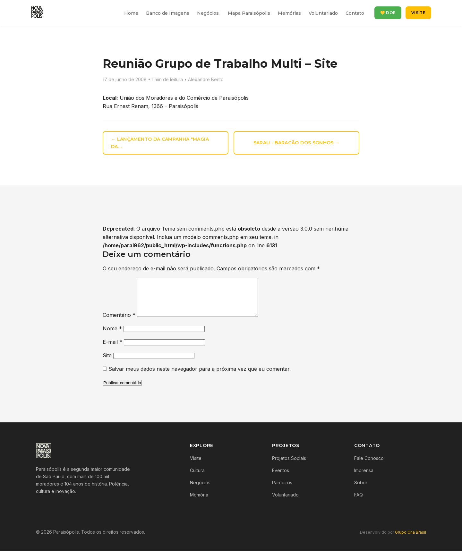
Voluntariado (323, 13)
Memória (199, 502)
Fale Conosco (369, 466)
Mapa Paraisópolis (249, 13)
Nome (112, 336)
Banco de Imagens (167, 13)
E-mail (112, 349)
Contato (355, 13)
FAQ (358, 502)
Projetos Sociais (289, 466)
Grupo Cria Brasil (410, 540)
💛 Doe (388, 12)
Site (107, 363)
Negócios (208, 13)
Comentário (119, 322)
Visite (418, 12)
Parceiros (282, 490)
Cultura (197, 478)
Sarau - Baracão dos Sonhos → (296, 143)
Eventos (280, 478)
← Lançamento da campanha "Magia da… (160, 142)
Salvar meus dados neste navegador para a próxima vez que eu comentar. (199, 376)
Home (131, 13)
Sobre (360, 490)
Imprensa (363, 478)
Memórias (289, 13)
